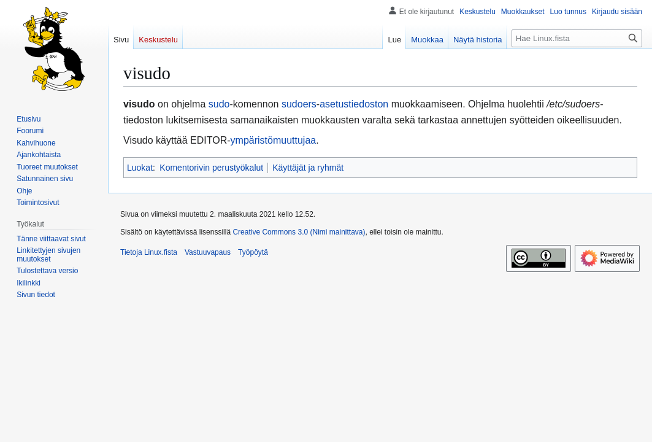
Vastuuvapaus (208, 252)
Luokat (140, 168)
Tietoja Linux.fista (148, 252)
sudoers (299, 104)
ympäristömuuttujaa (273, 140)
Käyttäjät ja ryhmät (307, 168)
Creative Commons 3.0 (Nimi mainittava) (298, 232)
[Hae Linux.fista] (577, 38)
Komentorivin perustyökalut (211, 168)
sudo (219, 104)
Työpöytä (253, 252)
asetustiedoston (354, 104)
